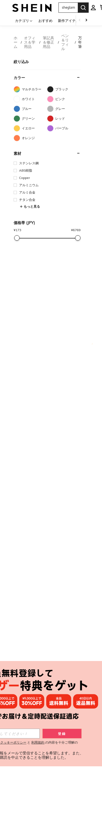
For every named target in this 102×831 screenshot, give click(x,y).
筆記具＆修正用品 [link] (48, 42)
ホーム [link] (15, 42)
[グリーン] (30, 118)
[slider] (17, 238)
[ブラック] (64, 89)
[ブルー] (30, 109)
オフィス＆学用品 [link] (29, 42)
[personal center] (93, 7)
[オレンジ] (30, 138)
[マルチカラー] (30, 89)
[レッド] (64, 118)
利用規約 (37, 742)
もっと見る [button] (30, 206)
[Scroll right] (86, 20)
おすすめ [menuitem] (45, 20)
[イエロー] (30, 128)
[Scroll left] (80, 20)
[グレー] (64, 109)
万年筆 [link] (80, 42)
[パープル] (64, 128)
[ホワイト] (30, 99)
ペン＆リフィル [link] (65, 42)
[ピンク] (64, 99)
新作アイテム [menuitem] (68, 20)
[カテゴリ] (24, 20)
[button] (68, 7)
